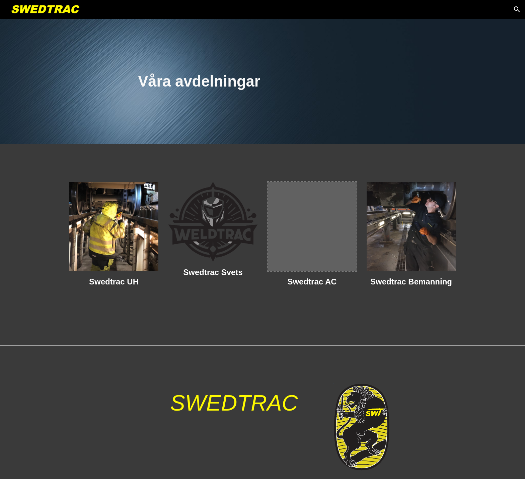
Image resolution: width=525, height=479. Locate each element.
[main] (262, 81)
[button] (517, 9)
